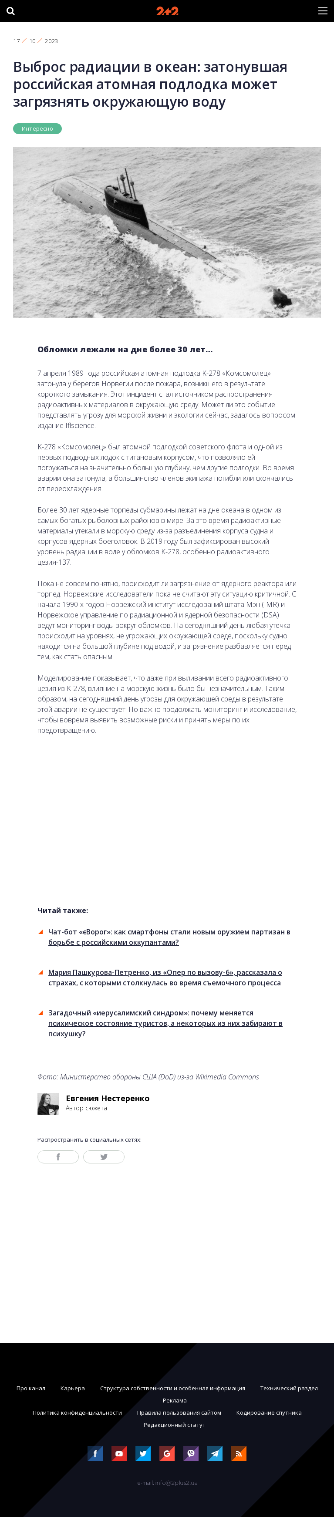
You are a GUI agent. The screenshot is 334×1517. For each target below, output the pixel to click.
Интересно (37, 128)
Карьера (73, 1388)
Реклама (175, 1400)
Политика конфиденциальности (77, 1412)
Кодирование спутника (269, 1412)
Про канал (31, 1388)
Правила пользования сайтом (179, 1412)
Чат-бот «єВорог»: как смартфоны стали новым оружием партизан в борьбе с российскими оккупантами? (169, 937)
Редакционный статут (175, 1425)
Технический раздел (289, 1388)
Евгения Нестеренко (108, 1098)
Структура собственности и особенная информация (172, 1388)
